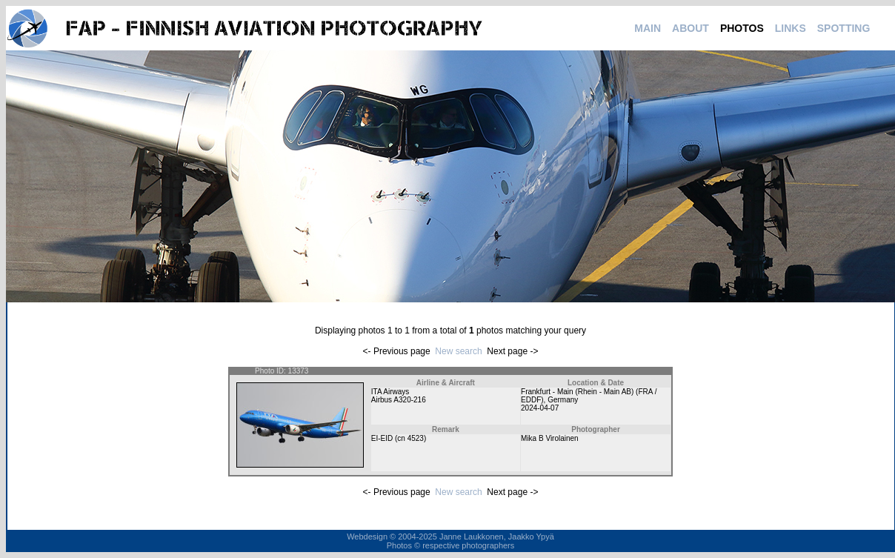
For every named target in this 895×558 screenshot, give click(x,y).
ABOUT (690, 28)
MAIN (647, 28)
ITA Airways (390, 392)
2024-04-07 (540, 408)
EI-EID (382, 438)
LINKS (790, 28)
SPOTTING (844, 28)
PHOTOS (742, 28)
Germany (563, 400)
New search (458, 351)
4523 (415, 438)
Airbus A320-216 (398, 400)
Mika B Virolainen (550, 438)
